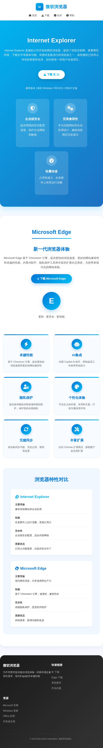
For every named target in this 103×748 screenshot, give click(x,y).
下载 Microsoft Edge (51, 278)
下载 (45, 15)
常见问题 (56, 688)
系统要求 (56, 682)
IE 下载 (55, 672)
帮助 (70, 15)
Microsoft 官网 (10, 705)
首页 (33, 15)
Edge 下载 (57, 677)
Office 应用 (9, 716)
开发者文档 (9, 721)
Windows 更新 (10, 710)
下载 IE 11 (51, 74)
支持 (58, 15)
